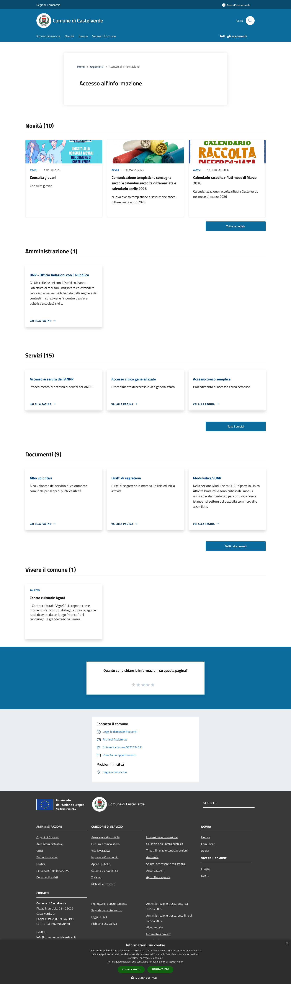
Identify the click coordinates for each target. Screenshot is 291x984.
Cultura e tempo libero (105, 844)
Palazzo (35, 590)
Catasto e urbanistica (104, 870)
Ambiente (152, 857)
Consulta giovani (43, 177)
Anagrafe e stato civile (105, 837)
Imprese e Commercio (104, 857)
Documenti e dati (47, 877)
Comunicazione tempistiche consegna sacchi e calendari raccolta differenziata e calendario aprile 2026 (144, 183)
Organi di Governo (47, 837)
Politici (40, 864)
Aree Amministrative (49, 844)
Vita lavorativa (100, 850)
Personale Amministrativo (52, 870)
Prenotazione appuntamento (109, 903)
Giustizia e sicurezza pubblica (164, 843)
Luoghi (205, 869)
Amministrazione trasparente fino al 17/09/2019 (169, 918)
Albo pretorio (154, 927)
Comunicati (208, 844)
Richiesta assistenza (104, 923)
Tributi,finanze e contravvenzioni (167, 850)
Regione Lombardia (48, 5)
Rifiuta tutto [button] (160, 969)
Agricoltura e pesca (158, 877)
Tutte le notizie (235, 226)
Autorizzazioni (155, 870)
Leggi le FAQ (99, 917)
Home (81, 66)
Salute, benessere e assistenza (165, 864)
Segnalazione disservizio (106, 910)
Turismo (96, 877)
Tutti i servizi (236, 426)
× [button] (286, 943)
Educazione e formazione (162, 837)
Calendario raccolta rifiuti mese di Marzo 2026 (225, 180)
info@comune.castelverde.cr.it (56, 937)
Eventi (205, 875)
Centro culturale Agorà (47, 598)
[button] (145, 978)
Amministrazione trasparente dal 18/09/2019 (167, 906)
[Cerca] (250, 20)
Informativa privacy (158, 934)
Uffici (39, 850)
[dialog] (145, 962)
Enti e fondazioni (47, 857)
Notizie (205, 837)
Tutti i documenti (236, 546)
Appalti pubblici (101, 864)
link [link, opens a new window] (181, 961)
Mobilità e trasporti (103, 884)
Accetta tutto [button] (131, 969)
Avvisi (33, 170)
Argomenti (96, 66)
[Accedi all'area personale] (236, 5)
